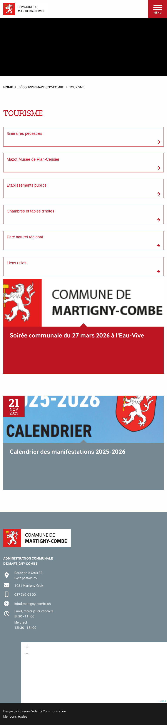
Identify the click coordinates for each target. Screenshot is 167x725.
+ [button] (27, 647)
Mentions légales (15, 716)
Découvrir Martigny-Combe (41, 87)
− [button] (27, 654)
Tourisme (76, 87)
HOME (8, 87)
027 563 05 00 (25, 594)
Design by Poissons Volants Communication (34, 711)
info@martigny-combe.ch (32, 604)
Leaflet (162, 701)
